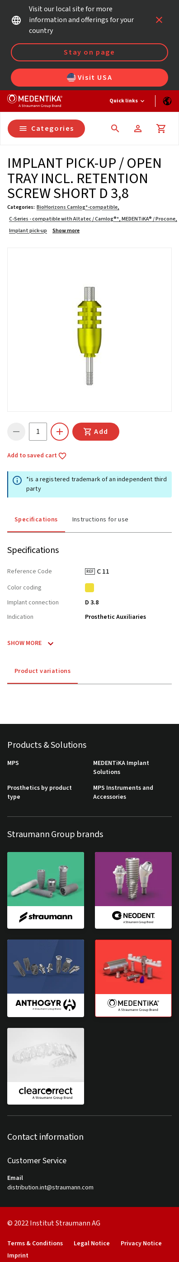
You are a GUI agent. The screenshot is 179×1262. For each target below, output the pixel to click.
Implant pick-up (28, 231)
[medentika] (133, 978)
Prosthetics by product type (39, 792)
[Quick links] (128, 101)
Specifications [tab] (36, 519)
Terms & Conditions (35, 1243)
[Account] (138, 129)
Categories (46, 129)
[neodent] (133, 890)
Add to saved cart (37, 456)
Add (95, 432)
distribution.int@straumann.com (50, 1188)
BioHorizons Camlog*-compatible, (78, 207)
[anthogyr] (45, 978)
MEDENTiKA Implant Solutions (121, 768)
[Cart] (161, 129)
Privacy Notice (141, 1243)
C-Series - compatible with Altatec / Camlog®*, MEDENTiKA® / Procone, (93, 219)
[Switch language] (167, 101)
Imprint (17, 1256)
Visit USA (89, 78)
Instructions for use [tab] (100, 519)
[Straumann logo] (34, 101)
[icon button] (159, 20)
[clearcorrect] (45, 1066)
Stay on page (89, 52)
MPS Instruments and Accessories (123, 792)
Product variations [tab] (42, 671)
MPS (13, 763)
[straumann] (45, 890)
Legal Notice (92, 1243)
